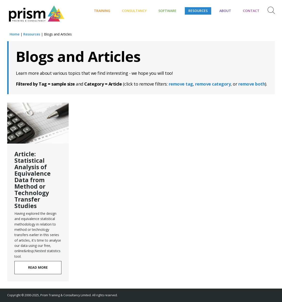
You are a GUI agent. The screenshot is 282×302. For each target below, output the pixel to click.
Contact (251, 10)
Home (14, 34)
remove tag (181, 84)
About (225, 10)
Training (102, 10)
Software (167, 10)
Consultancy (134, 10)
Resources (198, 10)
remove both (251, 84)
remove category (213, 84)
